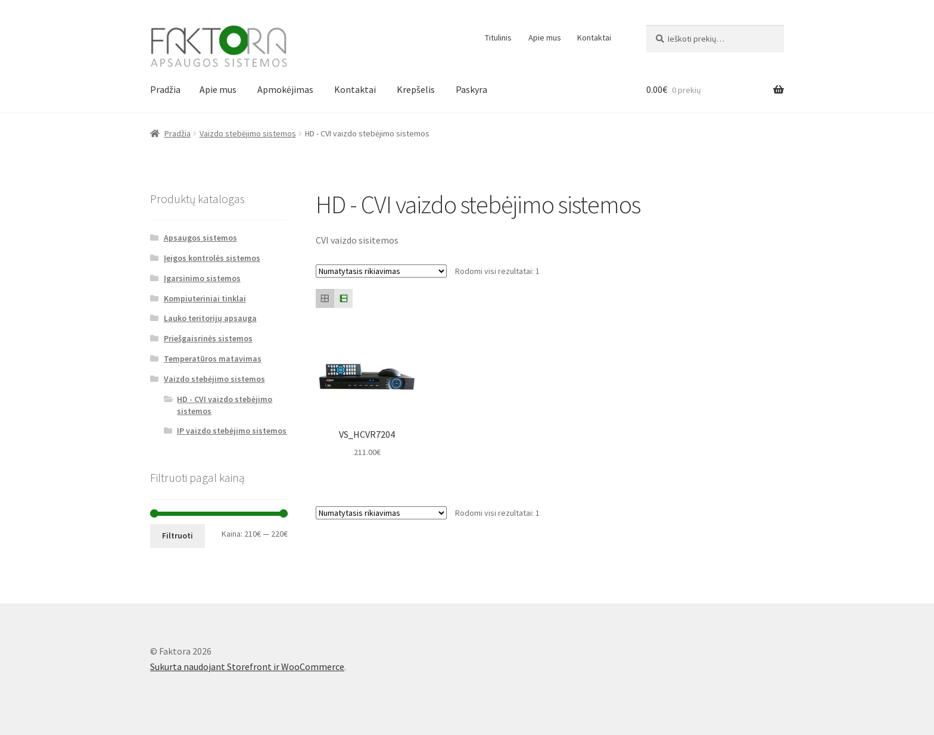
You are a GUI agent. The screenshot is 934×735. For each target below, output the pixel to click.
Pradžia (165, 89)
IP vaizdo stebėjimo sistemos (232, 430)
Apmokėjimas (285, 89)
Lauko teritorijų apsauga (210, 318)
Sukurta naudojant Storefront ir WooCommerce (247, 666)
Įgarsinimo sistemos (202, 278)
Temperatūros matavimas (212, 358)
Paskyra (471, 89)
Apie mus (544, 37)
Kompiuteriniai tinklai (205, 298)
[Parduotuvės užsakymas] (381, 271)
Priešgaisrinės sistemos (208, 338)
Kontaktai (594, 37)
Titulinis (498, 37)
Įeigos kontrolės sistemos (212, 258)
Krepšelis (416, 89)
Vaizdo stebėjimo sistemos (248, 133)
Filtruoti (177, 535)
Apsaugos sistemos (200, 237)
